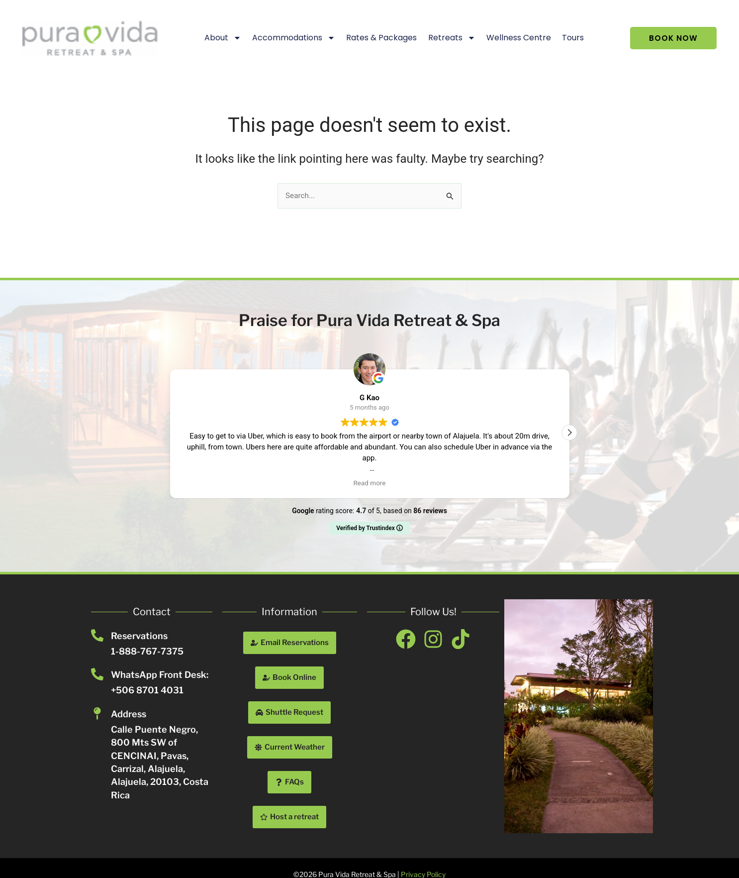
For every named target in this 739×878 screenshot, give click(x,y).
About (218, 37)
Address (128, 714)
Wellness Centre (514, 37)
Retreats (447, 37)
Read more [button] (370, 483)
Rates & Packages (378, 37)
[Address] (97, 713)
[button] (569, 432)
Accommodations (290, 37)
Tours (569, 37)
